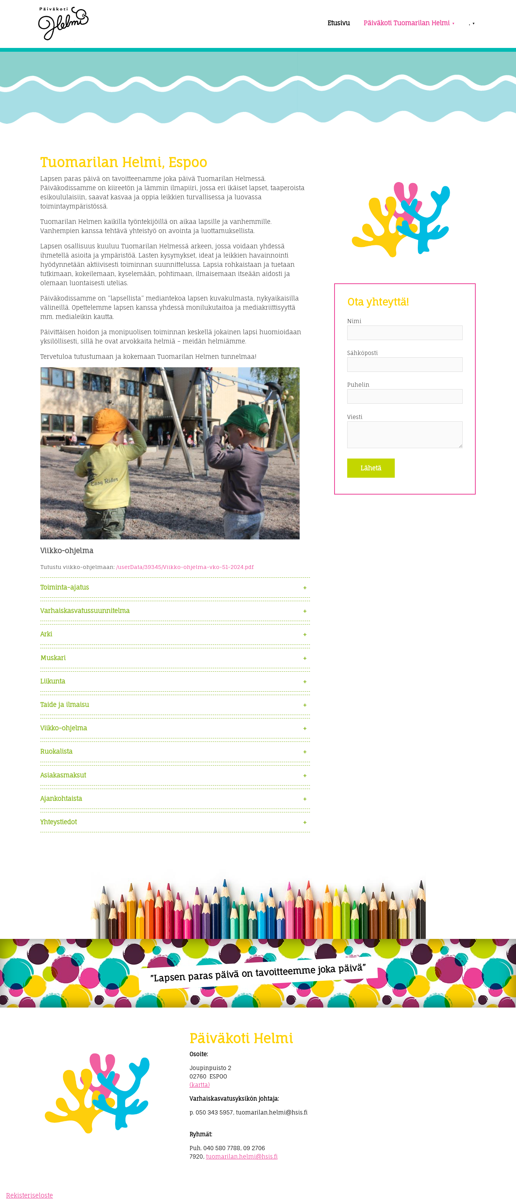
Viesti (355, 417)
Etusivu (339, 23)
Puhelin (358, 384)
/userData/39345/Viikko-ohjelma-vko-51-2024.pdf (185, 567)
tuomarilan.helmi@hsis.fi (242, 1156)
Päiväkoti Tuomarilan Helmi (407, 23)
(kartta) (200, 1085)
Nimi (354, 321)
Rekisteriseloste (29, 1195)
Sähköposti (362, 353)
